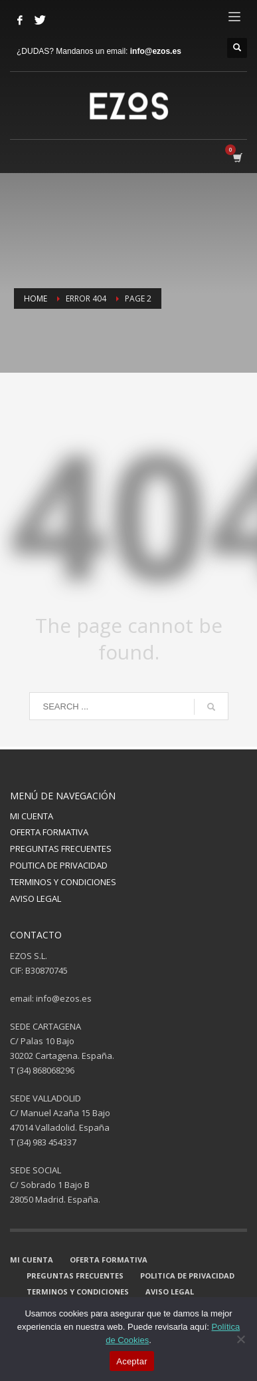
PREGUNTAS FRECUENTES (61, 849)
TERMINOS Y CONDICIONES (63, 882)
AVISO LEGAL (35, 898)
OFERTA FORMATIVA (49, 832)
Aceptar (131, 1361)
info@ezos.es (155, 51)
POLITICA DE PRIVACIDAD (59, 865)
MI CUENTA (31, 816)
